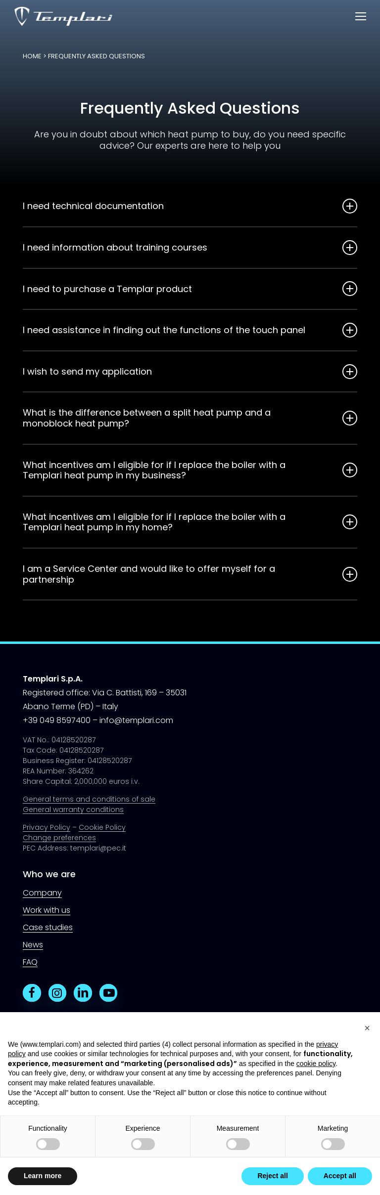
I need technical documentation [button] (190, 206)
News (33, 944)
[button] (360, 16)
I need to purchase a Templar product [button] (190, 288)
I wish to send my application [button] (190, 371)
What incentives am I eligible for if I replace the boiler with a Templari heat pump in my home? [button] (190, 522)
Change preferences (59, 838)
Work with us (46, 910)
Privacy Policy (46, 827)
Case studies (48, 927)
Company (42, 892)
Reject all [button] (272, 1176)
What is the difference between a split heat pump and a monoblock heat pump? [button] (190, 417)
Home (32, 56)
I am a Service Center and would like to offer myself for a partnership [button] (190, 574)
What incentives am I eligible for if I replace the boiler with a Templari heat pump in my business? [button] (190, 470)
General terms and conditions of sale (89, 799)
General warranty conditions (73, 809)
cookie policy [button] (315, 1063)
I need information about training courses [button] (190, 247)
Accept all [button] (340, 1176)
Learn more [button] (42, 1176)
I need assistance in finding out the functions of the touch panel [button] (190, 330)
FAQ (30, 962)
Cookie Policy (102, 827)
